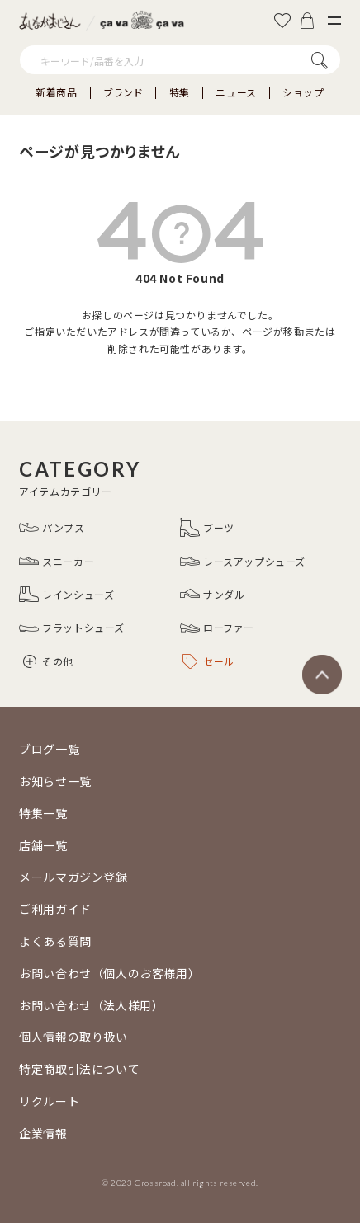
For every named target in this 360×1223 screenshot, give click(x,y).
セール (208, 661)
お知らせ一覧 (55, 781)
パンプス (51, 528)
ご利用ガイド (55, 909)
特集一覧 (43, 813)
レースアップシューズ (243, 562)
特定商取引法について (79, 1069)
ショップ (303, 92)
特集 (179, 92)
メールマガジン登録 (73, 876)
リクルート (49, 1101)
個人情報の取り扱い (73, 1036)
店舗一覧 (43, 845)
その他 (48, 661)
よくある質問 (55, 941)
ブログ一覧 (49, 749)
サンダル (212, 594)
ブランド (123, 92)
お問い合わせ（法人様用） (91, 1005)
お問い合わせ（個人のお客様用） (109, 973)
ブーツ (207, 528)
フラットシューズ (72, 628)
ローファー (217, 628)
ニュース (236, 92)
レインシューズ (66, 594)
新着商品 (56, 92)
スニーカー (56, 562)
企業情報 (43, 1133)
